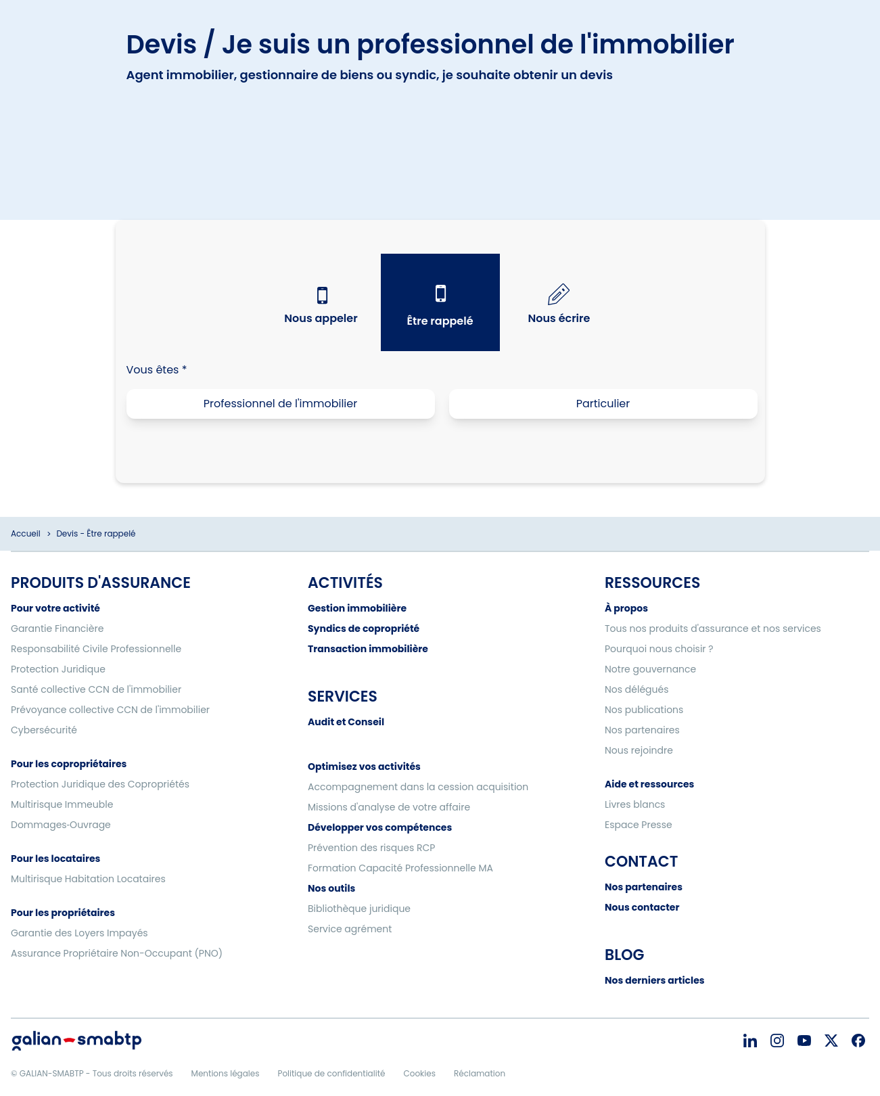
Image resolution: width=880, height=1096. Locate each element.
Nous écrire (559, 318)
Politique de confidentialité (331, 1073)
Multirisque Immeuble (62, 804)
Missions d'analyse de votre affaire (389, 807)
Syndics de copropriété (363, 628)
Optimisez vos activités (364, 766)
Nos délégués (637, 689)
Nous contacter (642, 907)
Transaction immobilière (368, 649)
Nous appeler (320, 318)
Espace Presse (638, 824)
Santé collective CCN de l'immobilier (96, 689)
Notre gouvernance (650, 669)
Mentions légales (225, 1073)
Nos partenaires (642, 730)
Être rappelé (440, 321)
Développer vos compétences (380, 827)
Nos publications (644, 709)
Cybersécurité (44, 730)
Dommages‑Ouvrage (61, 824)
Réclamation (479, 1073)
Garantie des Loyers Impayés (79, 933)
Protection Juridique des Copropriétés (100, 784)
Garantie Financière (57, 628)
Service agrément (350, 929)
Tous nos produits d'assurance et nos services (713, 628)
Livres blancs (635, 804)
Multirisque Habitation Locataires (88, 879)
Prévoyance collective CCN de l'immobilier (110, 709)
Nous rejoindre (639, 750)
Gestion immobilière (357, 608)
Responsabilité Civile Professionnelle (96, 649)
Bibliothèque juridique (359, 908)
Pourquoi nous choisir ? (659, 649)
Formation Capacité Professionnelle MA (400, 868)
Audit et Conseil (346, 722)
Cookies (419, 1073)
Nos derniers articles (655, 980)
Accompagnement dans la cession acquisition (418, 787)
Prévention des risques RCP (371, 847)
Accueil (26, 533)
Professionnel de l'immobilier (280, 403)
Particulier (603, 403)
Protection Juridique (58, 669)
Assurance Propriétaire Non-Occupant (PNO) (117, 953)
